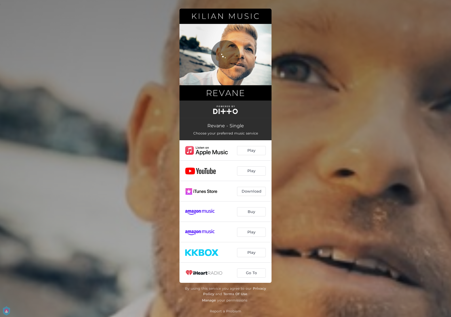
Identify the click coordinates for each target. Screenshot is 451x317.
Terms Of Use (235, 294)
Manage (209, 300)
